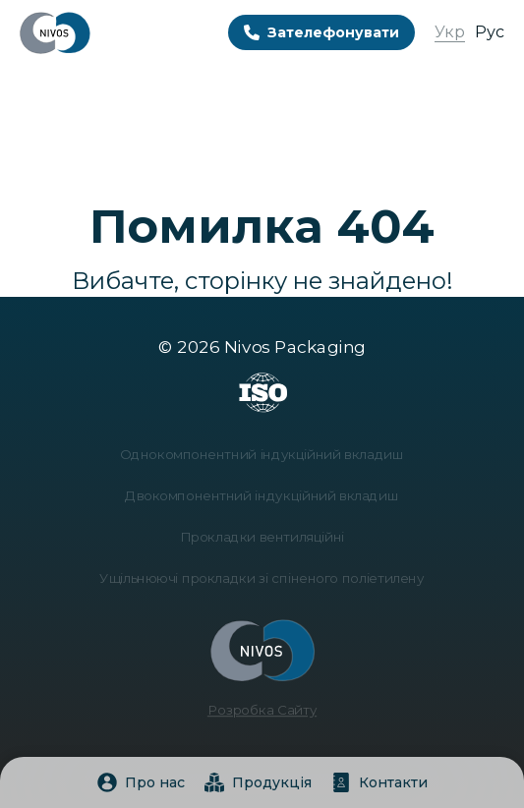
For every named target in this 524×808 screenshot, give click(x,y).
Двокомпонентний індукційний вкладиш (262, 498)
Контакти (379, 782)
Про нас (141, 782)
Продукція (258, 782)
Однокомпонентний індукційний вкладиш (262, 457)
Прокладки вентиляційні (262, 537)
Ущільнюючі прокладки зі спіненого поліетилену (262, 577)
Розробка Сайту (262, 704)
